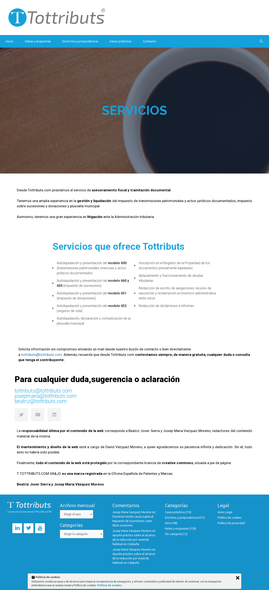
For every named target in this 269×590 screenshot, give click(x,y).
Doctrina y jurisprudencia (80, 41)
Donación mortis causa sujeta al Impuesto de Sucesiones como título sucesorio (132, 521)
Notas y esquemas (38, 41)
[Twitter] (28, 528)
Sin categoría (173, 534)
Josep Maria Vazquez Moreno (132, 512)
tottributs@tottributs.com (41, 354)
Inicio (9, 41)
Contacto (149, 41)
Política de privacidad (231, 523)
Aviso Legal (225, 512)
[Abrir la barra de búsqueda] (261, 41)
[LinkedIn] (17, 528)
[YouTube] (40, 528)
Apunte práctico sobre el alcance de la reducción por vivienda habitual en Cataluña (133, 540)
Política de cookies (230, 517)
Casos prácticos (120, 41)
